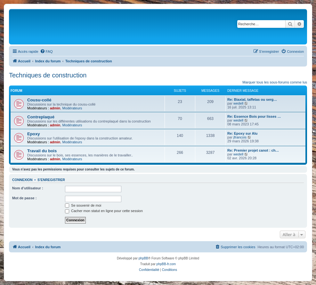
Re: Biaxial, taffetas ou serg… (252, 99)
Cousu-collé (39, 100)
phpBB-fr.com (166, 264)
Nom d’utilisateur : (27, 188)
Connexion (22, 180)
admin (55, 108)
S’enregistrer (51, 180)
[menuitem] (46, 51)
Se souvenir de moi (83, 205)
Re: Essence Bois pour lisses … (254, 116)
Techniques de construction (47, 75)
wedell (238, 103)
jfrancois (240, 137)
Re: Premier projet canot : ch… (253, 150)
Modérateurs (72, 108)
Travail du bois (42, 150)
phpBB (143, 258)
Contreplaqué (40, 117)
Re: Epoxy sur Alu (242, 133)
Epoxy (33, 133)
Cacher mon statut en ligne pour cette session (104, 211)
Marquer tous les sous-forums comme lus (274, 82)
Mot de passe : (24, 198)
